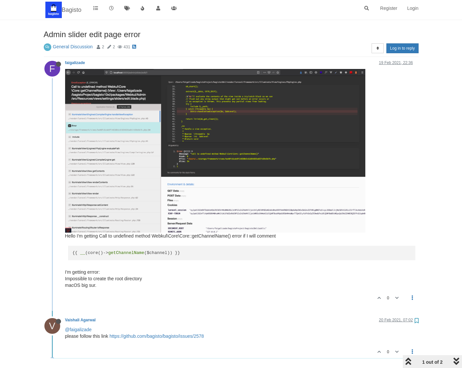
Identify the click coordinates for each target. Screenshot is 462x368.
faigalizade (75, 62)
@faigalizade (78, 329)
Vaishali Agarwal (80, 320)
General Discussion (73, 46)
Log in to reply (402, 48)
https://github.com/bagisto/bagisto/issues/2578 (156, 336)
